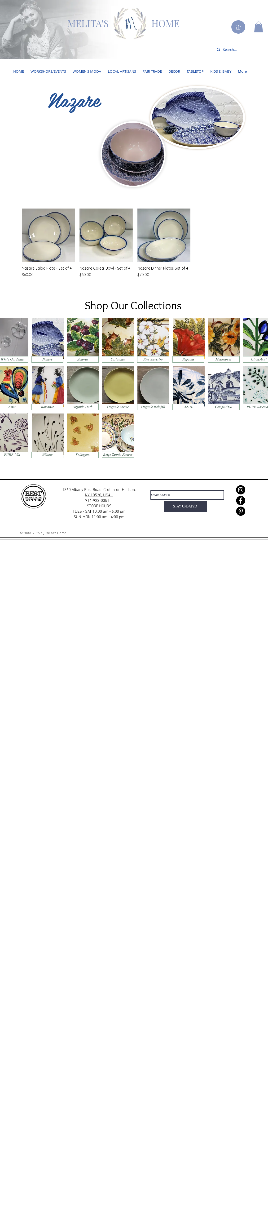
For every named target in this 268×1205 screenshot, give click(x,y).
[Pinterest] (240, 511)
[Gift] (238, 27)
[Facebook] (240, 500)
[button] (258, 27)
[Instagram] (240, 489)
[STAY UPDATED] (185, 506)
